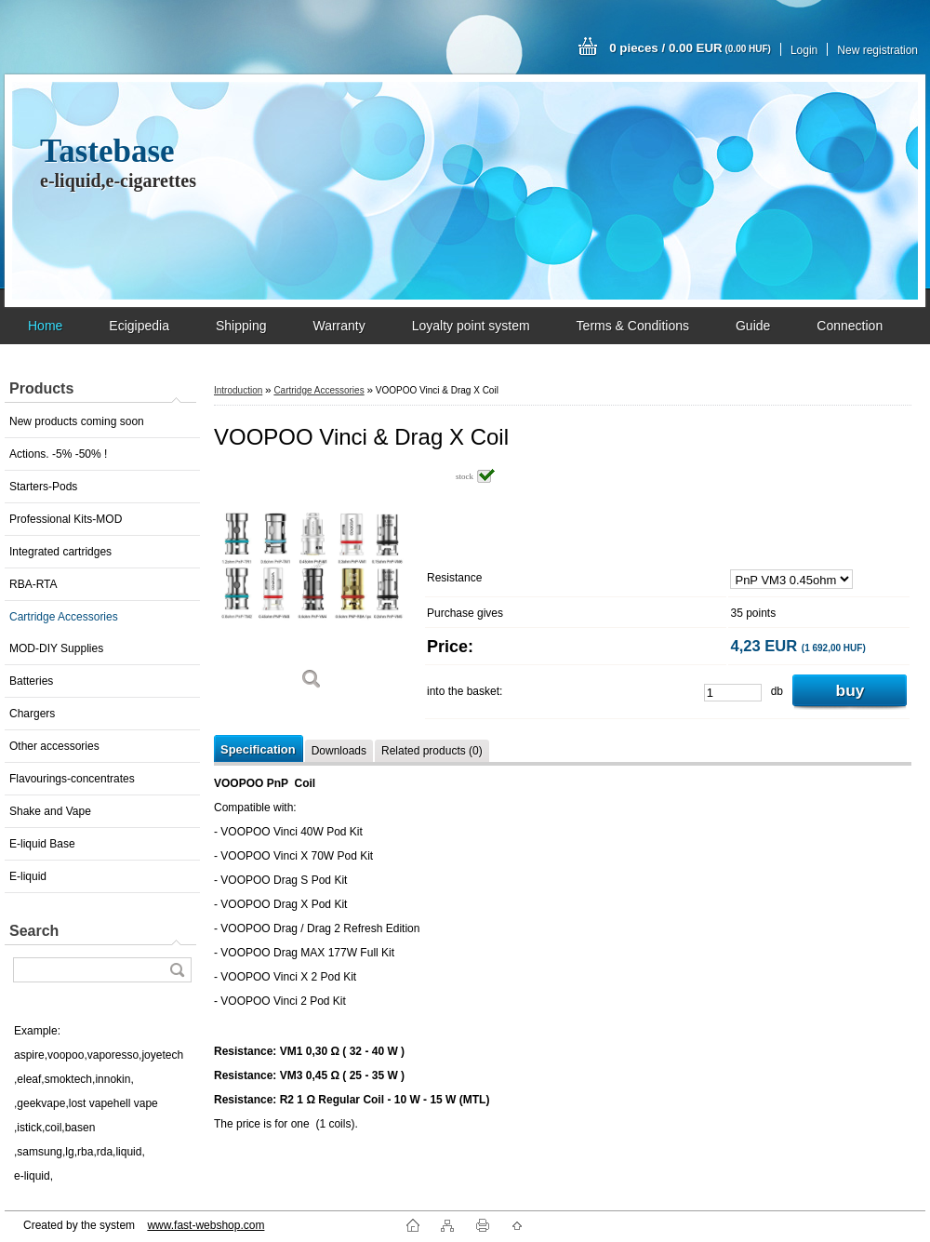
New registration (877, 50)
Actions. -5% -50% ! (58, 454)
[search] (176, 970)
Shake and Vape (50, 811)
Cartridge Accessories (63, 616)
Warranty (338, 325)
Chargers (32, 713)
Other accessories (54, 746)
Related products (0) (432, 750)
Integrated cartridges (60, 551)
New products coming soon (76, 421)
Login (803, 50)
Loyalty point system (471, 325)
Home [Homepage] (45, 325)
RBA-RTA (33, 584)
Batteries (31, 681)
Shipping (241, 325)
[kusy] (733, 692)
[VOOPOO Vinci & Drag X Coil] (311, 585)
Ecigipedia (139, 325)
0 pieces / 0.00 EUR (690, 48)
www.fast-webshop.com (205, 1225)
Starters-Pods (43, 486)
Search (34, 931)
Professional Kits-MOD (65, 519)
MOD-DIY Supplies (56, 648)
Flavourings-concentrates (72, 778)
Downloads (339, 750)
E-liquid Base (42, 843)
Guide (753, 325)
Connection (850, 325)
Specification (258, 749)
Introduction (238, 390)
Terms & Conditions (633, 325)
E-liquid (27, 876)
